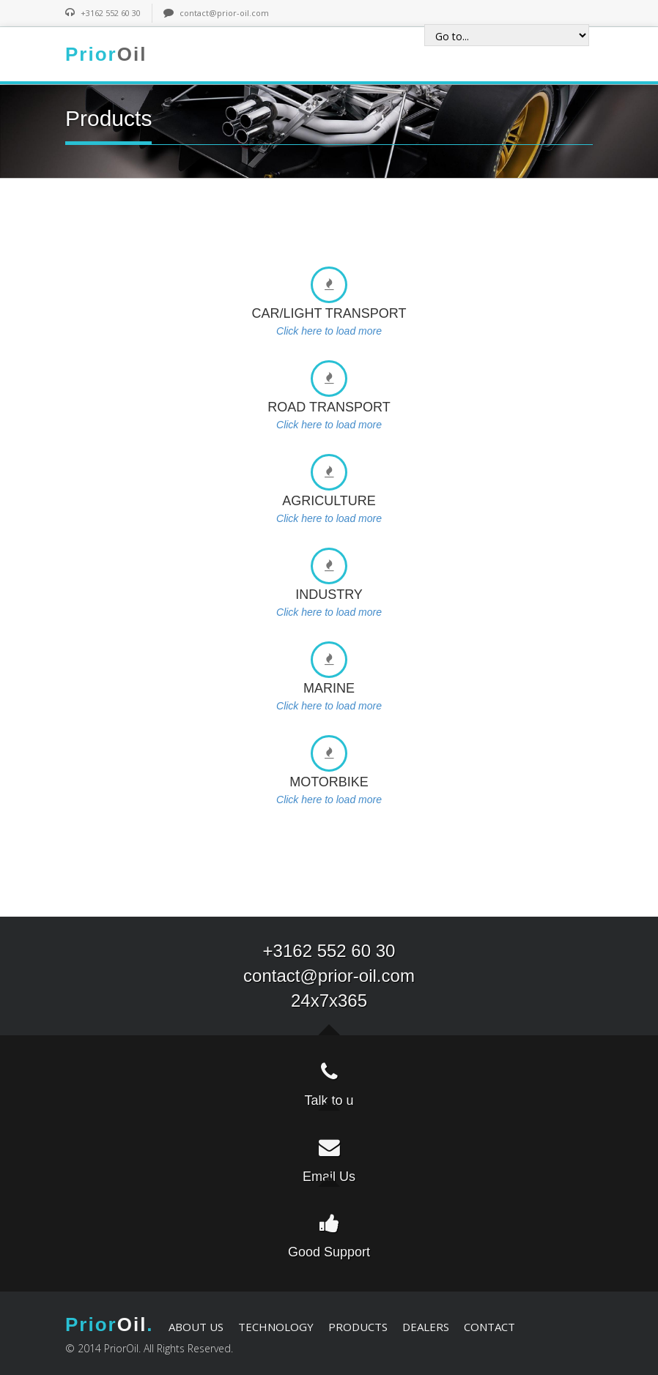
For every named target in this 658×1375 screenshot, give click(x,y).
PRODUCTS (358, 1326)
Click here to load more (329, 331)
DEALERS (425, 1326)
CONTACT (489, 1326)
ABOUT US (196, 1326)
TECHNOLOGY (276, 1326)
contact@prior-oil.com (224, 12)
